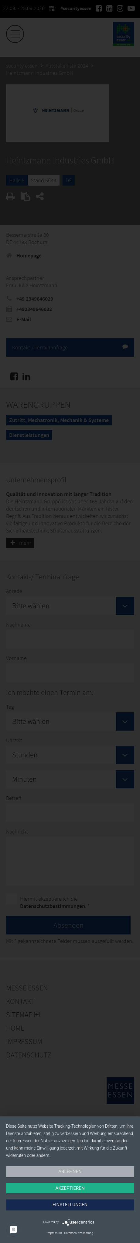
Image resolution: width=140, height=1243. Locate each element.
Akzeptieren (69, 1188)
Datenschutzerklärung (78, 1233)
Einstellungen (70, 1204)
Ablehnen (69, 1171)
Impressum (54, 1233)
